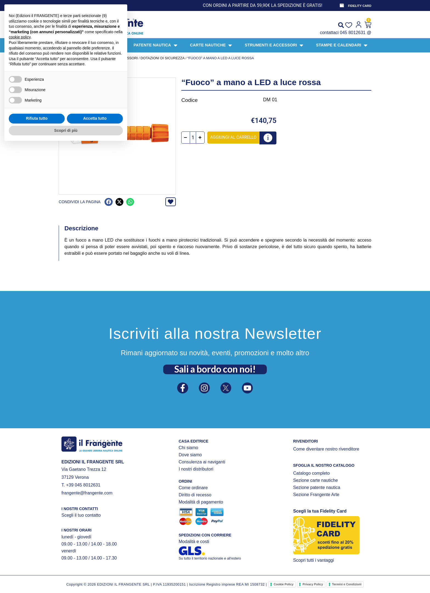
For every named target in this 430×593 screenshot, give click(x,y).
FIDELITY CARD (359, 5)
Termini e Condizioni (346, 584)
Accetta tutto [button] (95, 566)
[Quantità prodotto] (195, 138)
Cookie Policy (283, 584)
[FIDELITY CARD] (341, 5)
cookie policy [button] (19, 485)
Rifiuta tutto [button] (37, 566)
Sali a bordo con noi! (215, 367)
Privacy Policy (312, 584)
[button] (108, 202)
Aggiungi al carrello (235, 137)
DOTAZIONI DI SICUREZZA (162, 58)
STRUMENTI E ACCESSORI (115, 58)
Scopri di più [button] (66, 578)
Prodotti (81, 58)
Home (64, 58)
